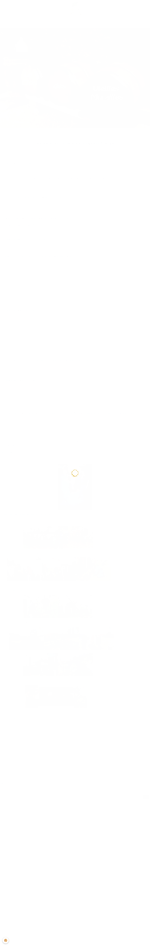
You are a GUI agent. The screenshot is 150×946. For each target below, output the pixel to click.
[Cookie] (6, 940)
